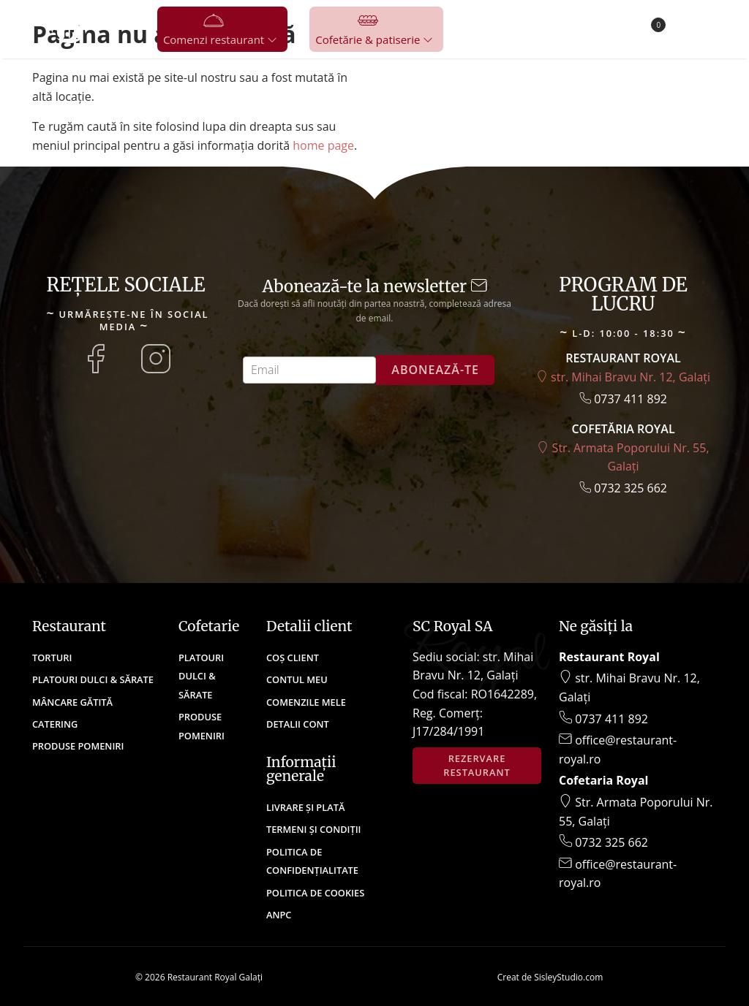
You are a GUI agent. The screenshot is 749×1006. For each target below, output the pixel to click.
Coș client (292, 657)
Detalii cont (297, 724)
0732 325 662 (623, 488)
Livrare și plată (305, 807)
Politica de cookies (315, 892)
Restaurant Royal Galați (215, 977)
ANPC (278, 914)
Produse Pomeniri (78, 745)
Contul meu (297, 679)
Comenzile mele (306, 702)
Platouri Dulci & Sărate (93, 679)
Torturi (52, 657)
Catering (55, 724)
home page (323, 145)
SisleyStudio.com (568, 977)
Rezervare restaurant (476, 765)
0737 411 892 (623, 399)
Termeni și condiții (313, 829)
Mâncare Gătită (72, 702)
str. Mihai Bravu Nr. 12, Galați (623, 377)
